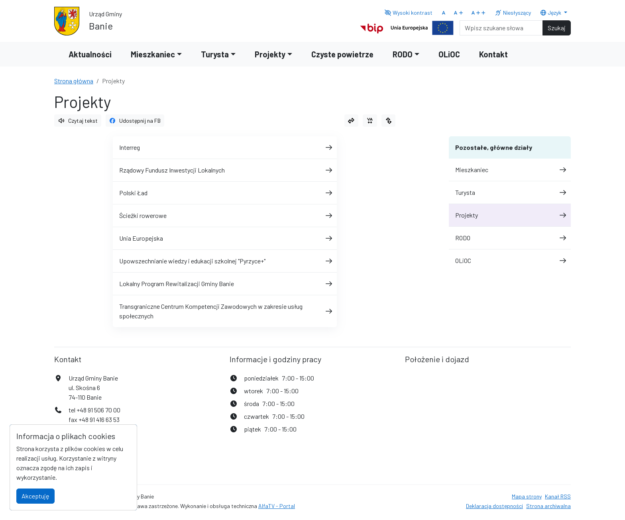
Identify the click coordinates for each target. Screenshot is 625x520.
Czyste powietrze (342, 54)
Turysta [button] (215, 54)
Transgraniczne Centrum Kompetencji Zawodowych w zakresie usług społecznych (225, 311)
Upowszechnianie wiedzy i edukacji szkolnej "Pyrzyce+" (225, 261)
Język (551, 12)
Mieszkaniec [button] (153, 54)
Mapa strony (527, 496)
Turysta (509, 192)
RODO (509, 237)
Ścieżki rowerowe (225, 215)
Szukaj (557, 27)
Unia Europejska (225, 238)
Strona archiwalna (548, 505)
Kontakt (493, 54)
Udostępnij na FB (135, 120)
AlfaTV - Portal (276, 505)
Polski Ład (225, 192)
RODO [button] (403, 54)
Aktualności (90, 54)
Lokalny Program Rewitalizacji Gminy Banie (225, 283)
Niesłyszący (513, 12)
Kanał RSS (558, 496)
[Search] (501, 27)
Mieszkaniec (509, 169)
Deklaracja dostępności (494, 505)
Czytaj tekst (78, 120)
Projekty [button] (270, 54)
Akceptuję (35, 496)
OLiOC (449, 54)
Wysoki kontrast (408, 12)
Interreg (225, 147)
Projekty (509, 215)
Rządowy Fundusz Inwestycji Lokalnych (225, 170)
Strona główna (73, 80)
